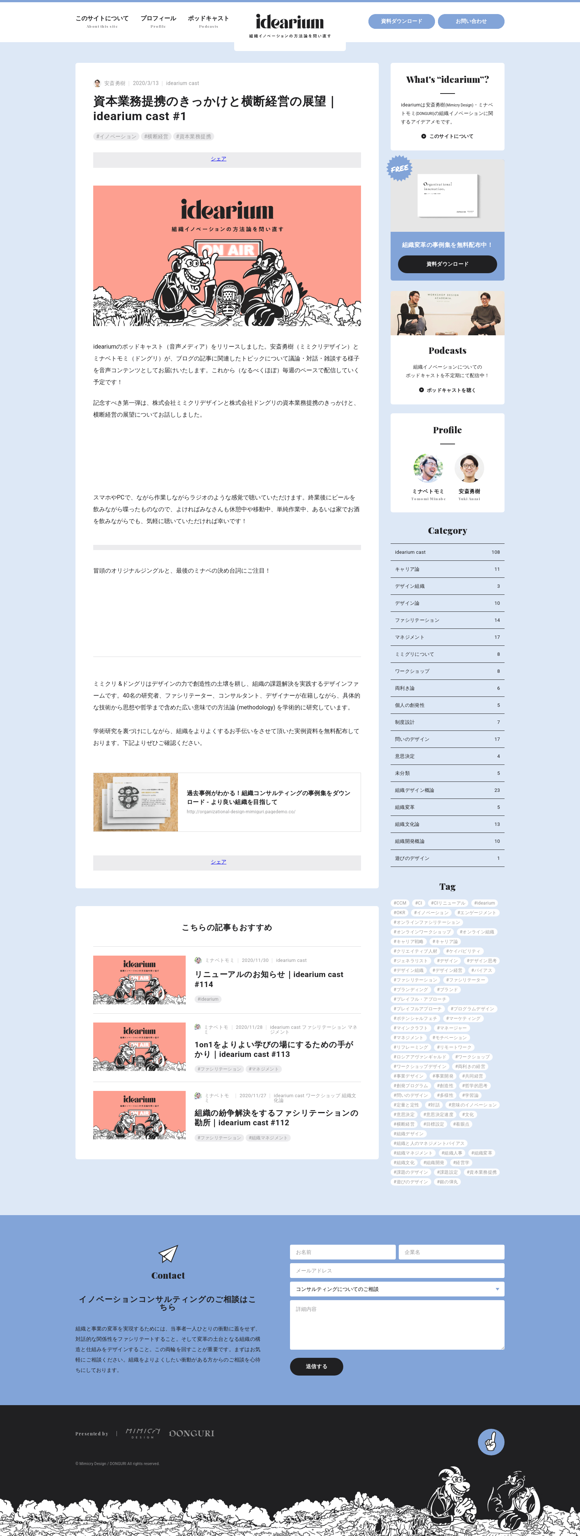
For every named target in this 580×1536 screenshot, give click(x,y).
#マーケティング (463, 1018)
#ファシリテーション (219, 1069)
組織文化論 (447, 824)
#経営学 (461, 1162)
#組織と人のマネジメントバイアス (429, 1143)
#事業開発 (442, 1076)
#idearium (208, 999)
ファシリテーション (324, 1027)
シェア (218, 159)
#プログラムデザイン (472, 1008)
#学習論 (470, 1095)
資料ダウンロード (401, 21)
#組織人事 (452, 1153)
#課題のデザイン (411, 1172)
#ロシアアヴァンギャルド (420, 1056)
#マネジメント (264, 1069)
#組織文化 (404, 1162)
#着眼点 (461, 1124)
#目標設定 (433, 1124)
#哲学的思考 (475, 1085)
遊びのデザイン (447, 858)
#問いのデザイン (411, 1095)
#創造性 (445, 1085)
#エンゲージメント (477, 912)
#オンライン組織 (477, 932)
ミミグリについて (447, 654)
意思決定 (447, 756)
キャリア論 (447, 569)
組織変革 (447, 807)
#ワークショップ (472, 1056)
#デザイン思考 (482, 960)
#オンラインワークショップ (422, 932)
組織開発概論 (447, 841)
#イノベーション (116, 136)
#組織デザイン (409, 1133)
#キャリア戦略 (409, 941)
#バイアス (481, 970)
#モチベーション (449, 1037)
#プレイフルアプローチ (418, 1008)
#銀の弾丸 (447, 1181)
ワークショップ (323, 1095)
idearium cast (182, 83)
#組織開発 (433, 1162)
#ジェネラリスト (411, 960)
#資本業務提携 (193, 136)
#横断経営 (156, 136)
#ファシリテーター (465, 980)
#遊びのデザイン (411, 1181)
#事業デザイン (409, 1076)
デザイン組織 (447, 586)
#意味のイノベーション (472, 1105)
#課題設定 (447, 1172)
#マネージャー (452, 1028)
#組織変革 (481, 1153)
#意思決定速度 (438, 1114)
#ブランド (447, 989)
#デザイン (447, 960)
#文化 (468, 1114)
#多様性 (445, 1095)
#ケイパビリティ (463, 951)
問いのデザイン (447, 739)
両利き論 (447, 688)
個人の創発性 (447, 705)
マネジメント (447, 637)
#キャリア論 (445, 941)
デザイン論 (447, 603)
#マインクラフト (411, 1028)
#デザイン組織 (409, 970)
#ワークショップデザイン (420, 1066)
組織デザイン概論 (447, 790)
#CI (418, 903)
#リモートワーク (454, 1047)
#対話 (434, 1105)
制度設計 (447, 722)
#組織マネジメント (268, 1137)
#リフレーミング (411, 1047)
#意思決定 (404, 1114)
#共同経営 (472, 1076)
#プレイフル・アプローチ (420, 999)
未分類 (447, 773)
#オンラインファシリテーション (427, 922)
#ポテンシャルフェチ (415, 1018)
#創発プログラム (411, 1085)
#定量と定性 (406, 1105)
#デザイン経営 (447, 970)
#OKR (399, 912)
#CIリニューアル (448, 903)
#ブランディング (411, 989)
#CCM (400, 903)
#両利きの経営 (470, 1066)
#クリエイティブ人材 (415, 951)
